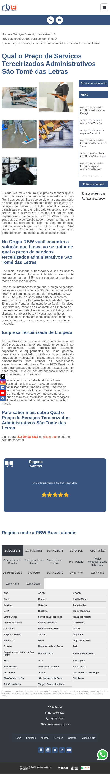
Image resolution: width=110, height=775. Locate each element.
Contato (72, 738)
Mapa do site (88, 738)
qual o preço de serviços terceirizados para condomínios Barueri (92, 168)
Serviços (58, 738)
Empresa (31, 738)
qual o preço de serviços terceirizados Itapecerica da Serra (93, 144)
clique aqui (50, 436)
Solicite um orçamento (93, 83)
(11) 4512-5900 (94, 198)
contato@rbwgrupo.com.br (55, 724)
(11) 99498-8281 (28, 436)
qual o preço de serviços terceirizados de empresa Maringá (92, 110)
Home (18, 738)
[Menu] (104, 7)
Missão (45, 738)
